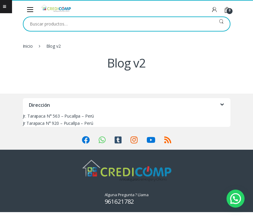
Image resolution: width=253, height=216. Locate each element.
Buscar (221, 24)
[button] (236, 199)
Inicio (28, 46)
